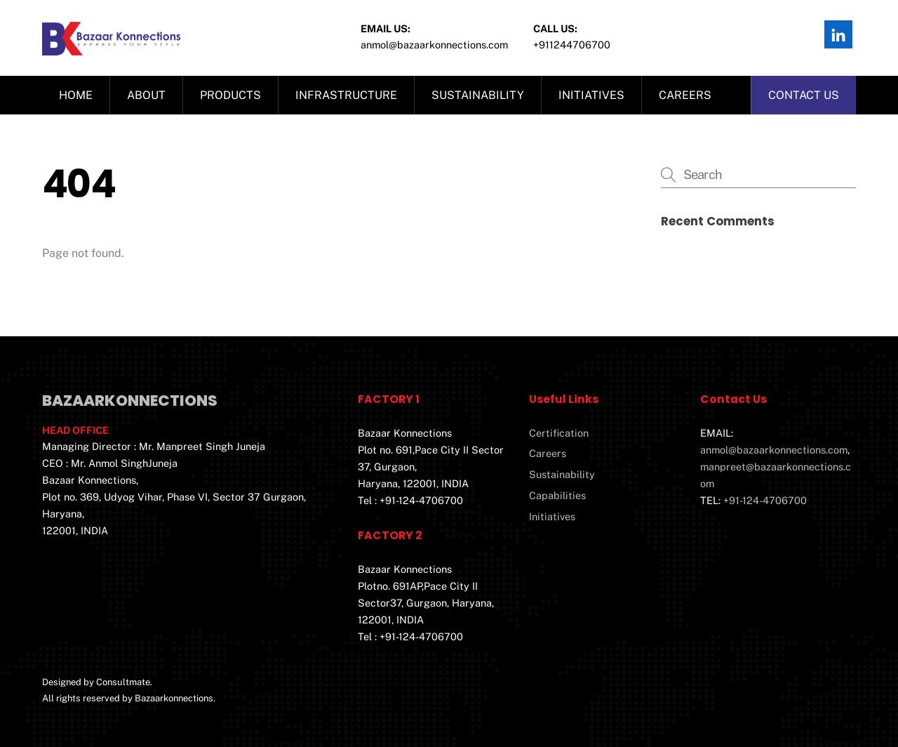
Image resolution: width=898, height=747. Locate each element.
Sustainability (477, 95)
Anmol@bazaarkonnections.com (434, 45)
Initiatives (591, 95)
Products (230, 95)
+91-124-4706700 (765, 500)
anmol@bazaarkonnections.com (773, 450)
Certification (559, 433)
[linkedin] (838, 33)
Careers (685, 95)
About (146, 95)
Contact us (803, 95)
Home (76, 95)
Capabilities (557, 495)
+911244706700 (571, 45)
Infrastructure (346, 95)
